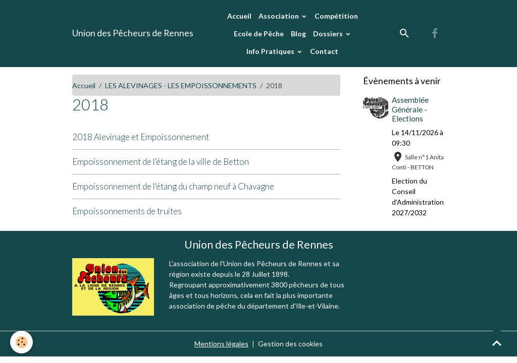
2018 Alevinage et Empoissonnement (140, 137)
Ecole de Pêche (259, 33)
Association (279, 16)
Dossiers (328, 33)
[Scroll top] (496, 342)
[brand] (132, 33)
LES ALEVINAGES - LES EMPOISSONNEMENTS (180, 85)
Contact (324, 51)
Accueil (239, 16)
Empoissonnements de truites (127, 211)
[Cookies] (21, 342)
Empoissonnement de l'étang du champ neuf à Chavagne (173, 186)
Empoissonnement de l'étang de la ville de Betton (160, 161)
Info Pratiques (271, 51)
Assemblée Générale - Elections (410, 109)
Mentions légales (221, 343)
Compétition (336, 16)
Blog (298, 33)
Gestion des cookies (290, 343)
